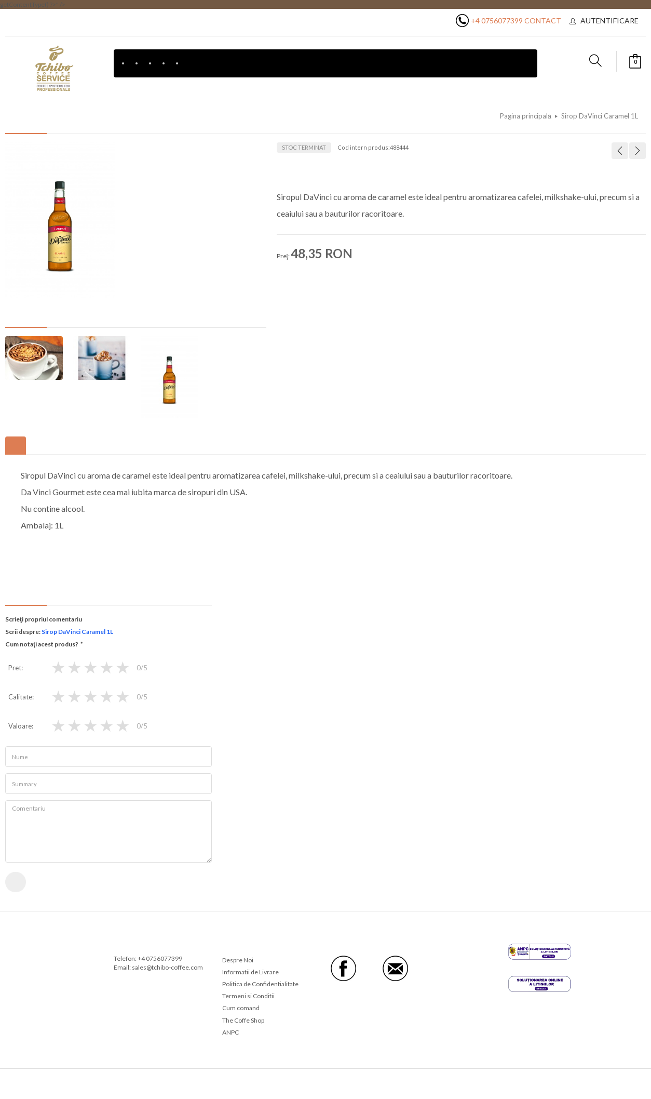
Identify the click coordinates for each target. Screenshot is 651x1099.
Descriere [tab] (15, 445)
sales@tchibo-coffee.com (167, 967)
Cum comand (241, 1008)
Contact (542, 20)
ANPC (230, 1032)
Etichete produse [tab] (37, 445)
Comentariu (108, 832)
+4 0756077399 (497, 20)
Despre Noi (237, 960)
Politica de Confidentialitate (260, 984)
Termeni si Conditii (248, 996)
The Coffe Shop (243, 1020)
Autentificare (609, 20)
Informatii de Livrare (250, 972)
